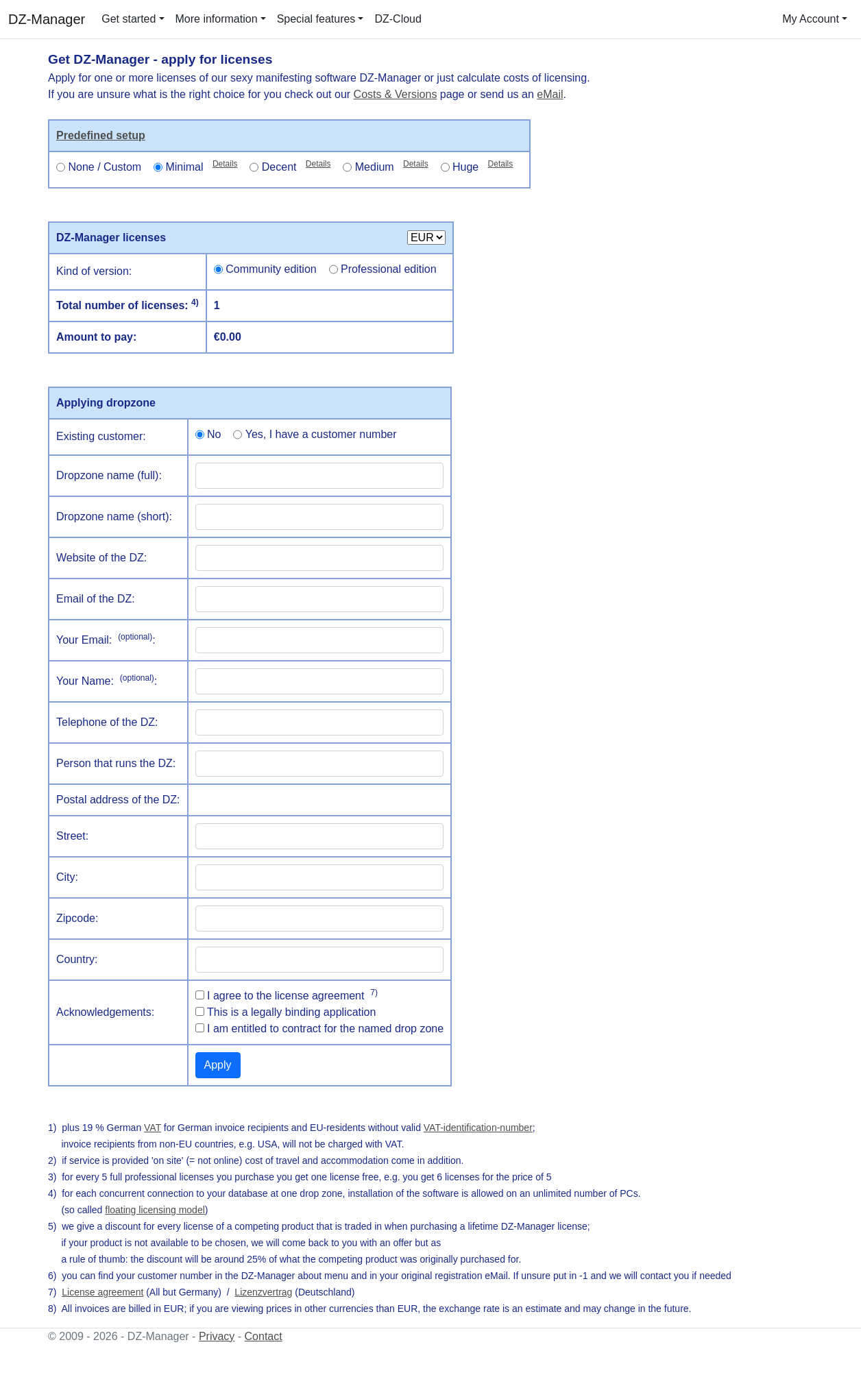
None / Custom (104, 167)
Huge (482, 166)
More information (216, 19)
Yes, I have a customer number (321, 434)
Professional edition (389, 269)
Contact (263, 1336)
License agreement (102, 1292)
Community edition (271, 269)
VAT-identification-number (478, 1127)
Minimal (201, 166)
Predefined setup (100, 135)
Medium (391, 166)
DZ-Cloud (397, 19)
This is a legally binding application (291, 1012)
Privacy (216, 1336)
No (214, 434)
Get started (128, 19)
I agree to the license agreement (292, 994)
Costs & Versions (395, 94)
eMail (550, 94)
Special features (316, 19)
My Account (810, 19)
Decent (296, 166)
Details (225, 164)
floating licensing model (155, 1209)
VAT (152, 1127)
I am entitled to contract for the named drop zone (325, 1028)
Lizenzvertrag (263, 1292)
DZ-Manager (46, 19)
